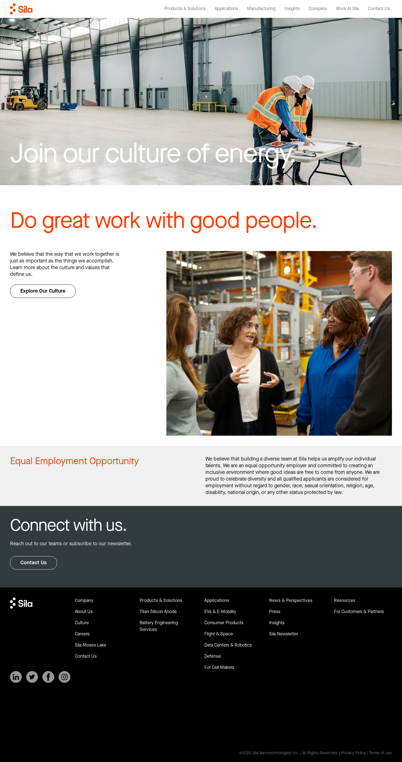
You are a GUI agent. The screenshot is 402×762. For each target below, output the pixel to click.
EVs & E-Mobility (220, 611)
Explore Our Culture (42, 291)
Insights (276, 623)
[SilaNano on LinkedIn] (16, 677)
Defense (212, 656)
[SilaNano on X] (32, 677)
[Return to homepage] (21, 9)
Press (274, 611)
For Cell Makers (219, 667)
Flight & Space (218, 634)
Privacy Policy (353, 753)
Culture (82, 623)
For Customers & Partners (359, 611)
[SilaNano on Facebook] (48, 677)
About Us (84, 611)
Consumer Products (223, 623)
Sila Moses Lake (90, 645)
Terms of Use (380, 753)
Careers (82, 634)
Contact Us (33, 563)
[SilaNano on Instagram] (64, 677)
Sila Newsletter (283, 634)
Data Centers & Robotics (228, 645)
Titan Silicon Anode (158, 611)
